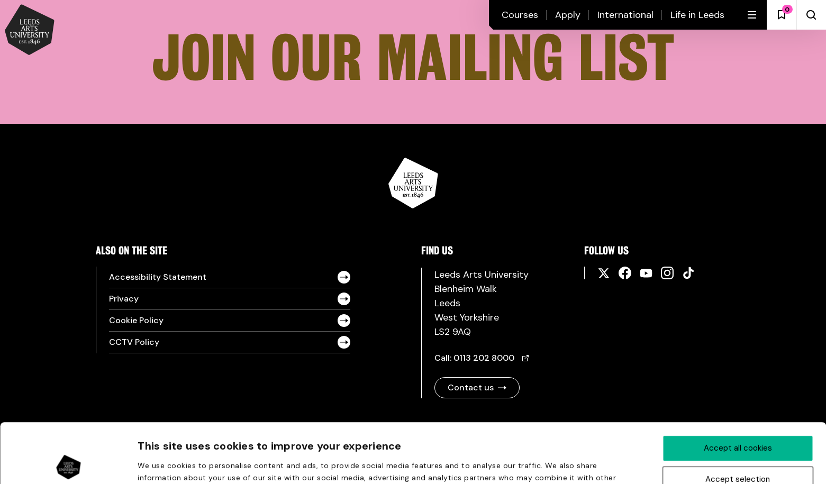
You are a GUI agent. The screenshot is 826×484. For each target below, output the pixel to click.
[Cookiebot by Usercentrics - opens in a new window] (68, 463)
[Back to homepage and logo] (29, 30)
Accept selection (737, 419)
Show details (566, 464)
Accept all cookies (738, 388)
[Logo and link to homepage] (413, 205)
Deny (738, 450)
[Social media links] (608, 273)
